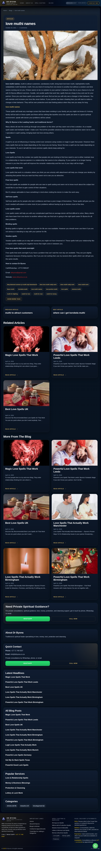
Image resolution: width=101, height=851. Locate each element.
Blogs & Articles (35, 826)
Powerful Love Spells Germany (18, 755)
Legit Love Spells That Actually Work (20, 745)
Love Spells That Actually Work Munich (21, 750)
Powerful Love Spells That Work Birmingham (24, 702)
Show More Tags (13, 299)
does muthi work (83, 284)
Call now (73, 619)
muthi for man (38, 294)
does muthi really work (67, 284)
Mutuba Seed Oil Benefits (60, 828)
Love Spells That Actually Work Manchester (23, 692)
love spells (64, 289)
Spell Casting (40, 3)
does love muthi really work (48, 284)
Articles (10, 18)
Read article (10, 375)
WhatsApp (28, 619)
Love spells (56, 836)
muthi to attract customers (19, 313)
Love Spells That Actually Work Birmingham (24, 697)
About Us (29, 3)
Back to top (95, 848)
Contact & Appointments (37, 829)
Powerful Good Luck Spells (16, 765)
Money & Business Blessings (17, 783)
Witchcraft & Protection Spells (61, 825)
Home (22, 3)
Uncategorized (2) (38, 806)
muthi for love (26, 294)
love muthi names (13, 107)
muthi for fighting (12, 294)
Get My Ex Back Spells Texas (17, 760)
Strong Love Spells (58, 823)
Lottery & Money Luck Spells (60, 830)
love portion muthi (51, 289)
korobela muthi (22, 289)
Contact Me (93, 3)
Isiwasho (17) (24, 806)
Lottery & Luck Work (14, 793)
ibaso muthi (10, 289)
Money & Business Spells (60, 833)
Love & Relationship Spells (16, 778)
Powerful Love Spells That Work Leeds (21, 682)
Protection (56, 839)
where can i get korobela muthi (69, 313)
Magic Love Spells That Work (21, 355)
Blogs (51, 3)
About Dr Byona (35, 824)
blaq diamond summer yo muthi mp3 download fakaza (22, 284)
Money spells (66, 836)
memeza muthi (76, 289)
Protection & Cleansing (15, 788)
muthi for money (52, 294)
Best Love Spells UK (16, 409)
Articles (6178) (11, 806)
